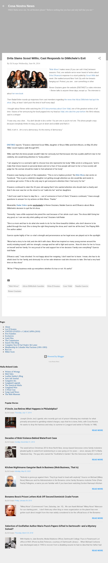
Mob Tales (9, 374)
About (7, 327)
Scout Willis (90, 75)
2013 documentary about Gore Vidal (56, 109)
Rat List (8, 349)
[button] (99, 59)
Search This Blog (12, 343)
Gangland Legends (12, 383)
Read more (97, 430)
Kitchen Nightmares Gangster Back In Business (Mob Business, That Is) (42, 467)
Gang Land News (12, 392)
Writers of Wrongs (12, 372)
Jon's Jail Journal (12, 378)
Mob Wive (80, 175)
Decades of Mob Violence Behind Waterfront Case (31, 438)
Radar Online (22, 205)
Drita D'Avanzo (55, 75)
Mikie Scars (10, 352)
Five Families (10, 334)
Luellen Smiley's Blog (14, 376)
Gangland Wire (11, 387)
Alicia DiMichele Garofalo (33, 286)
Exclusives (9, 336)
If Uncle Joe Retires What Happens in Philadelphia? (31, 408)
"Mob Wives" (13, 286)
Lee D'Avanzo (10, 329)
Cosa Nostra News (21, 6)
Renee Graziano (14, 291)
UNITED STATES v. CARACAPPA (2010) (22, 331)
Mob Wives (54, 69)
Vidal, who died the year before (72, 112)
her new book (17, 93)
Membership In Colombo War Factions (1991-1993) (26, 347)
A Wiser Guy (10, 390)
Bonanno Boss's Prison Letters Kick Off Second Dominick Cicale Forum (41, 496)
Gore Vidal (67, 286)
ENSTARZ (11, 145)
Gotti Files (9, 338)
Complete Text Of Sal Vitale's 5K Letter (21, 345)
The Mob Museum (12, 394)
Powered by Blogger (54, 356)
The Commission (12, 340)
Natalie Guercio (81, 286)
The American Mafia (13, 385)
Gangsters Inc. (11, 381)
